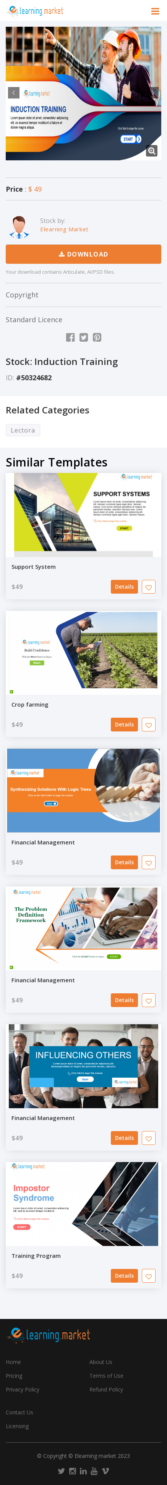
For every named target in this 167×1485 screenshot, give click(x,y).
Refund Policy (106, 1389)
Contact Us (19, 1412)
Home (13, 1362)
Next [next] (152, 93)
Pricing (14, 1375)
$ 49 (35, 189)
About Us (100, 1362)
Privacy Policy (22, 1389)
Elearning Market (64, 229)
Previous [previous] (12, 93)
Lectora (23, 430)
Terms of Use (106, 1375)
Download (84, 254)
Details (124, 586)
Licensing (17, 1426)
